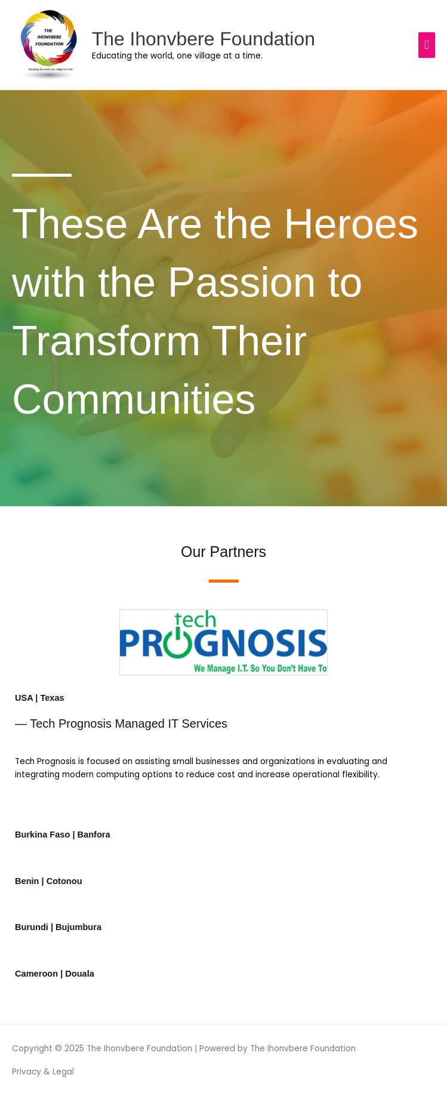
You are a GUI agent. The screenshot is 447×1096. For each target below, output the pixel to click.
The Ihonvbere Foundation (203, 39)
